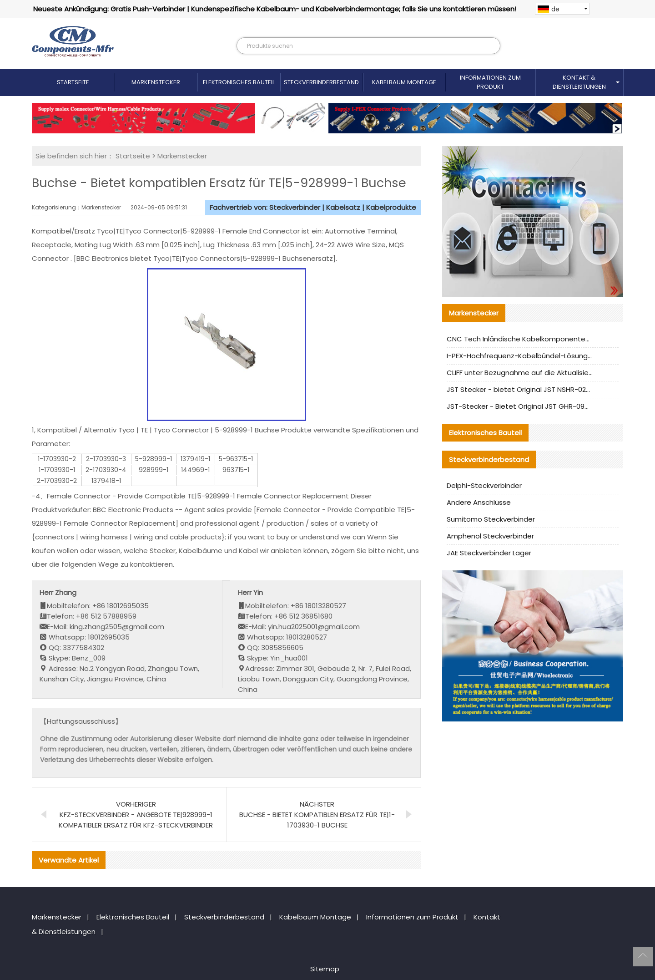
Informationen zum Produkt (490, 82)
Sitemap (324, 969)
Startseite (73, 82)
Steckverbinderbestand (321, 82)
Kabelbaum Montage (404, 82)
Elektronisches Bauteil (239, 82)
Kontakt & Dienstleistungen (579, 82)
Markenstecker (155, 82)
